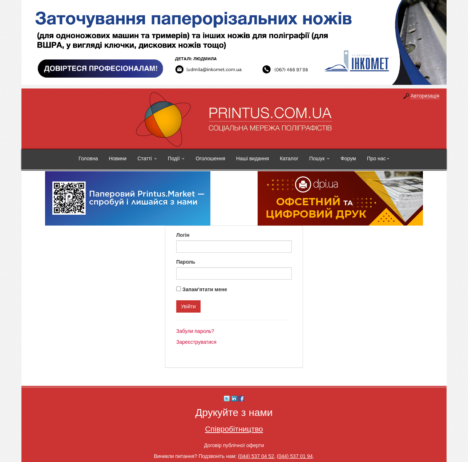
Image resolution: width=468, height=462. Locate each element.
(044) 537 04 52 (256, 456)
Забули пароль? (195, 331)
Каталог (289, 158)
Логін (183, 235)
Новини (117, 158)
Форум (348, 158)
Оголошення (210, 158)
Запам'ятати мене (204, 289)
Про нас (378, 158)
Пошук (319, 158)
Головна (88, 158)
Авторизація (425, 96)
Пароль (185, 262)
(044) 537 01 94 (295, 456)
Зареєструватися (196, 342)
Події (176, 158)
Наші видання (252, 158)
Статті (147, 158)
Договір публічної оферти (234, 445)
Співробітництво (234, 429)
